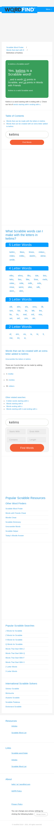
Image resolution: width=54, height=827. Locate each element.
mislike (10, 374)
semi (21, 287)
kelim (12, 252)
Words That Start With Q (15, 653)
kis (19, 310)
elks (12, 275)
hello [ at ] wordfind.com (20, 784)
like (27, 279)
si (25, 338)
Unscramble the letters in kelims (18, 359)
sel (18, 318)
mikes (41, 252)
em (17, 334)
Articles (14, 726)
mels (45, 279)
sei (11, 318)
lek (33, 310)
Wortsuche (10, 693)
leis (44, 275)
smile (12, 260)
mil (32, 314)
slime (43, 256)
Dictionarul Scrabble (13, 707)
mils (39, 283)
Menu (48, 9)
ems (35, 307)
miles (12, 256)
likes (22, 252)
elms (20, 275)
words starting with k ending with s (26, 104)
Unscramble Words (13, 526)
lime (36, 279)
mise (12, 287)
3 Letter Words (11, 671)
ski (33, 318)
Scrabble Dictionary (13, 522)
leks (12, 279)
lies (19, 279)
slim (21, 291)
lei (26, 310)
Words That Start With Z (15, 649)
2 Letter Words (11, 667)
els (26, 307)
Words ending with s (14, 406)
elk (11, 307)
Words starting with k (14, 404)
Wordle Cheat (11, 518)
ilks (29, 275)
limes (31, 252)
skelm (32, 256)
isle (36, 275)
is (31, 334)
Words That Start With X (15, 662)
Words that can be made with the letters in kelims (25, 121)
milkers (11, 386)
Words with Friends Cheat (16, 513)
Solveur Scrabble (12, 689)
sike (30, 287)
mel (25, 314)
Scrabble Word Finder (14, 509)
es (24, 334)
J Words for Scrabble (14, 631)
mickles (12, 380)
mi (18, 338)
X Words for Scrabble (14, 640)
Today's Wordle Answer (15, 536)
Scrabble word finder (19, 753)
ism (11, 310)
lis (17, 314)
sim (26, 318)
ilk (42, 307)
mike (12, 283)
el (10, 334)
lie (11, 314)
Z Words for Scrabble (14, 635)
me (11, 338)
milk (30, 283)
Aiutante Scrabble (13, 698)
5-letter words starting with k (17, 401)
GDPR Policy (16, 791)
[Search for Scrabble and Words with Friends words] (27, 134)
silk (38, 287)
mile (21, 283)
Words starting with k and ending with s (21, 409)
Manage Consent (40, 814)
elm (18, 307)
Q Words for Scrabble (14, 644)
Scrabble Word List (18, 733)
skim (12, 291)
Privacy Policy (17, 804)
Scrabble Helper (12, 531)
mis (40, 314)
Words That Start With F (15, 658)
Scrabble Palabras (13, 702)
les (40, 310)
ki (37, 334)
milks (21, 256)
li (43, 334)
